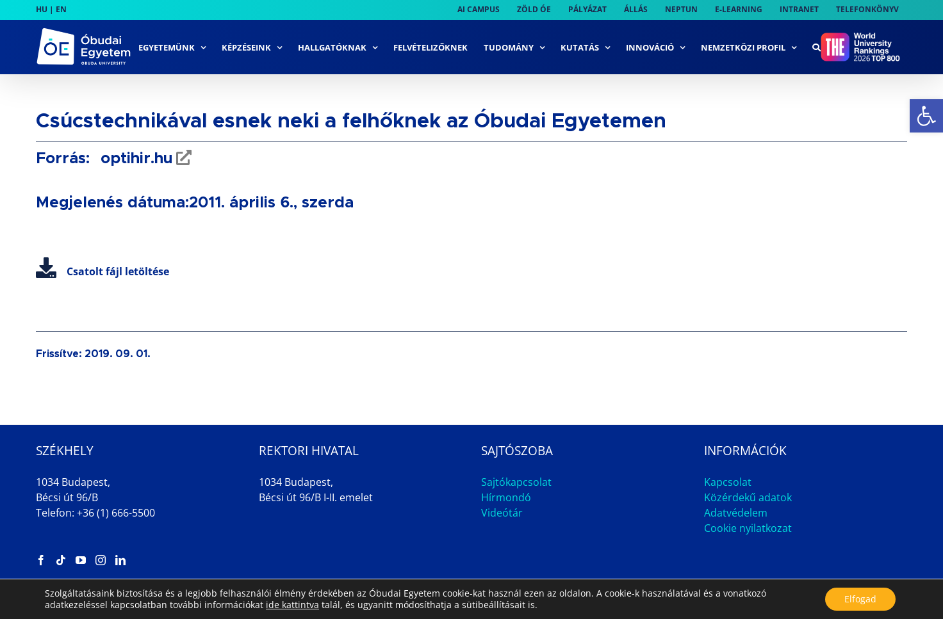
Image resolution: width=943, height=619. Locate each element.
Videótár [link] (502, 513)
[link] (926, 116)
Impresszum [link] (742, 598)
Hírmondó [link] (506, 497)
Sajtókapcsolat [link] (516, 482)
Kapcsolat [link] (727, 482)
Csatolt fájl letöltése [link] (102, 271)
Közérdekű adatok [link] (748, 497)
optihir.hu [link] (134, 158)
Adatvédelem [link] (735, 513)
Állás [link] (806, 598)
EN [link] (61, 9)
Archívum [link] (863, 598)
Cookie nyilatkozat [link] (748, 528)
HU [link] (41, 9)
